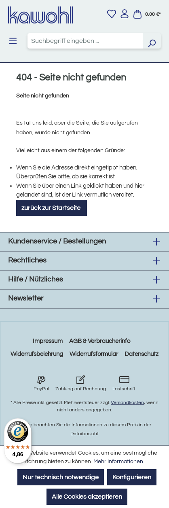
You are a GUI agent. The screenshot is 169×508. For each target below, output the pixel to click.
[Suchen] (151, 41)
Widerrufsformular (94, 354)
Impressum (48, 341)
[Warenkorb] (147, 14)
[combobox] (85, 41)
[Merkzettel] (111, 13)
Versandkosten (127, 402)
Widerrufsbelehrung (37, 354)
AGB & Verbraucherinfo (99, 341)
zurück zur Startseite (51, 208)
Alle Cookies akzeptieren (87, 496)
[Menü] (13, 41)
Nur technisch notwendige (61, 477)
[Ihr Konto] (124, 13)
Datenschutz (141, 354)
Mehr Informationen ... (120, 461)
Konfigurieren (131, 477)
